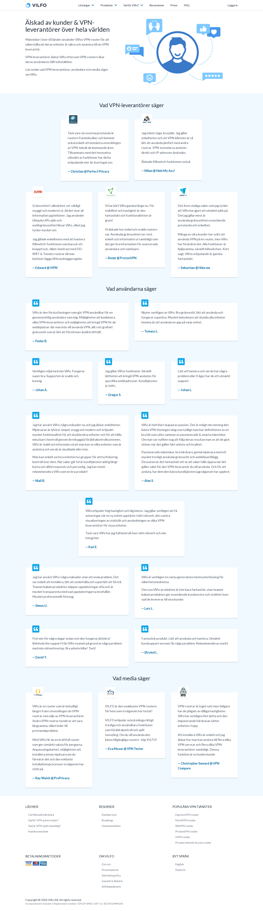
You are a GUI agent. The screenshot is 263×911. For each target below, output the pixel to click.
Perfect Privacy (98, 171)
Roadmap (107, 820)
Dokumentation (111, 825)
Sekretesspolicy (111, 875)
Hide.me (204, 268)
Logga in (233, 5)
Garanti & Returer (112, 881)
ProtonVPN (128, 258)
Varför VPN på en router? (43, 820)
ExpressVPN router (187, 814)
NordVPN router (185, 820)
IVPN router (182, 837)
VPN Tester (135, 749)
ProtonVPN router (186, 831)
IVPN (53, 268)
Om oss (106, 864)
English (179, 864)
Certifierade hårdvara (41, 814)
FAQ (186, 5)
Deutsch (180, 869)
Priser (174, 5)
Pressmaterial (110, 869)
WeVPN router (184, 825)
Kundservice (109, 814)
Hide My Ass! (165, 171)
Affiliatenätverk (111, 886)
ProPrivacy (62, 778)
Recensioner (156, 5)
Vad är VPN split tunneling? (44, 825)
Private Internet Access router (193, 842)
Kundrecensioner (38, 831)
